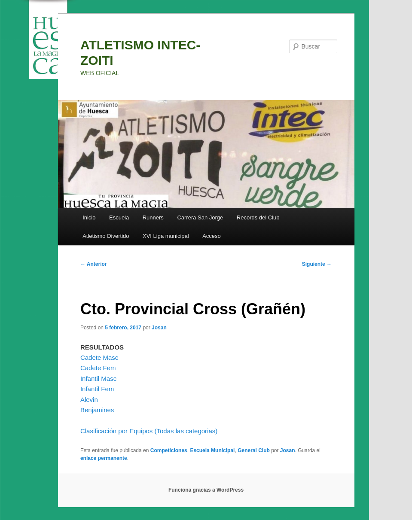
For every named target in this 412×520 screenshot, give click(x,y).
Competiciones (168, 450)
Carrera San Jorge (200, 217)
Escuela (119, 217)
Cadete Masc (99, 357)
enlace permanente (103, 458)
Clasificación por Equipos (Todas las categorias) (148, 431)
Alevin (89, 399)
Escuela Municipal (212, 450)
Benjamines (97, 410)
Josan (159, 328)
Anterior (93, 264)
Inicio (88, 217)
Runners (153, 217)
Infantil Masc (98, 378)
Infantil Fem (97, 388)
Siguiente (317, 264)
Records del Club (258, 217)
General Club (254, 450)
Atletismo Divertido (105, 236)
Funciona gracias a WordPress (206, 490)
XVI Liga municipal (166, 236)
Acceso (211, 236)
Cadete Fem (98, 367)
